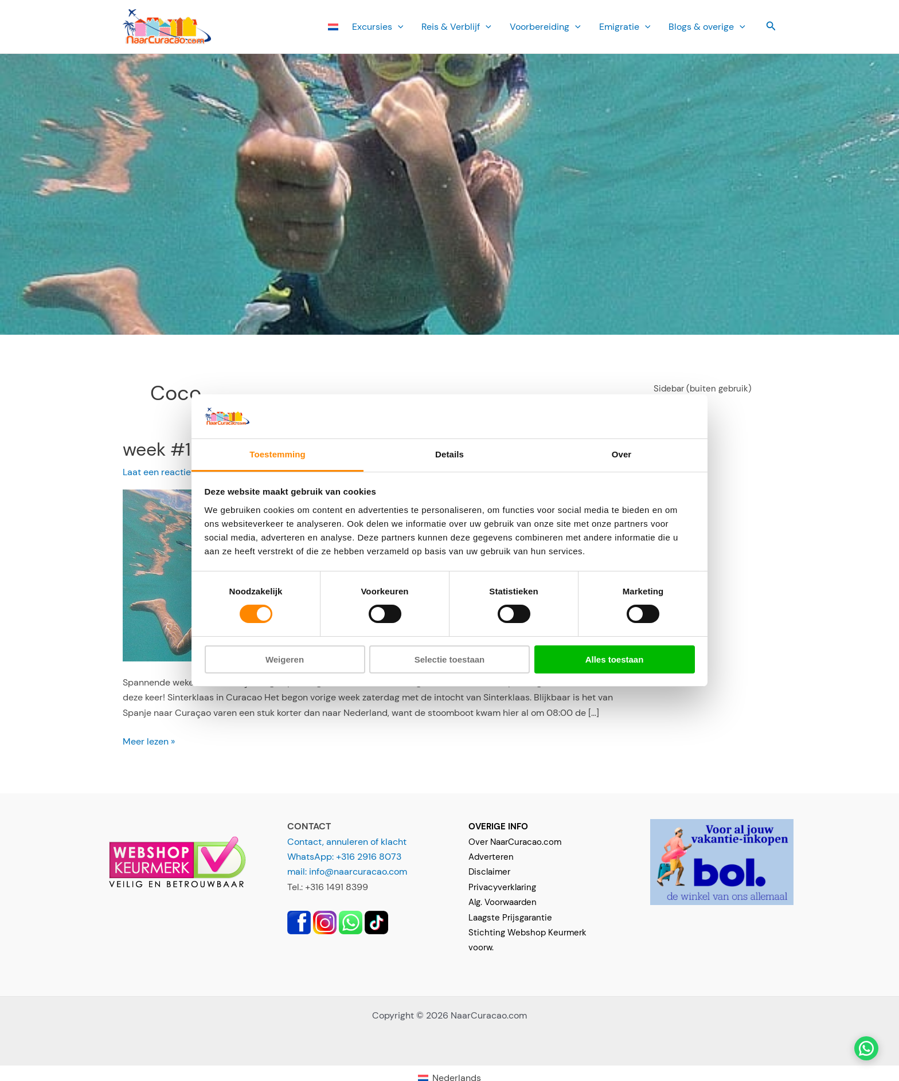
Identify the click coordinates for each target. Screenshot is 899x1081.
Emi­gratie (625, 26)
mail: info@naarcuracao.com (347, 871)
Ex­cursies (378, 26)
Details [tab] (449, 454)
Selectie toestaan (450, 659)
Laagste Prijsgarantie (510, 917)
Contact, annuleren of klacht (346, 842)
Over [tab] (622, 454)
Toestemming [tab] (277, 454)
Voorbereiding (545, 26)
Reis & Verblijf (456, 26)
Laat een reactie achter (172, 472)
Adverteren (491, 857)
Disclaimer (489, 872)
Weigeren (284, 659)
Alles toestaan (614, 659)
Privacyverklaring (502, 887)
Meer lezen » (149, 741)
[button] (398, 26)
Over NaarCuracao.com (514, 842)
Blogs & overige (707, 26)
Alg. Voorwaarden (502, 902)
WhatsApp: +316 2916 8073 (344, 857)
